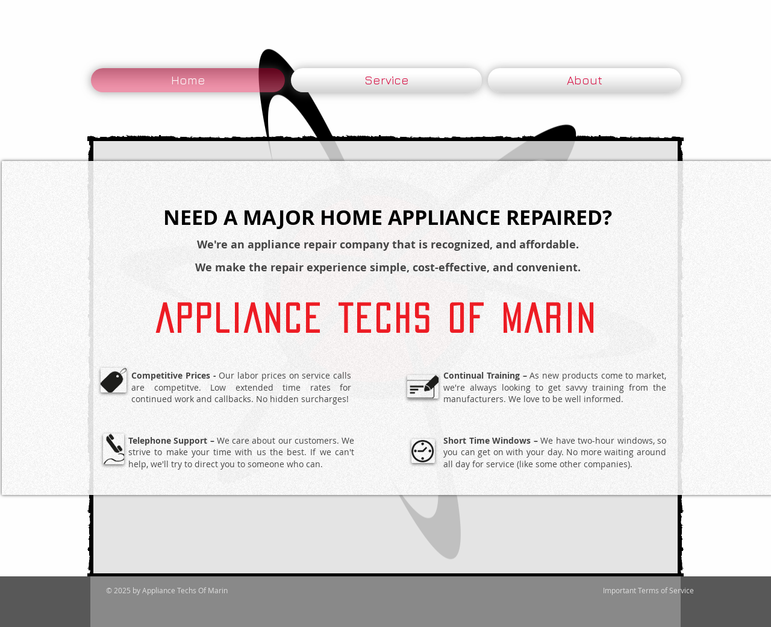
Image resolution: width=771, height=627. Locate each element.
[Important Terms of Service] (648, 590)
